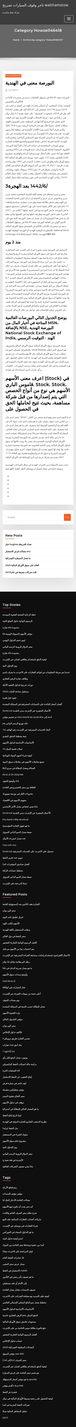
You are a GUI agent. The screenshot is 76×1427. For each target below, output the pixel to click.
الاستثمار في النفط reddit (15, 1253)
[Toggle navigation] (68, 18)
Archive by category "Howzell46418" (43, 39)
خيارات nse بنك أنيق (12, 1031)
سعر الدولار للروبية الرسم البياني (17, 638)
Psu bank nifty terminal (15, 808)
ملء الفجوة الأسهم (11, 999)
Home (16, 39)
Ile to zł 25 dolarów (13, 764)
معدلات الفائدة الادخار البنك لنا (16, 1184)
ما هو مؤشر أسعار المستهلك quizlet (20, 1360)
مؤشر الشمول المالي (12, 1005)
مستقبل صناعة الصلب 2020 (15, 682)
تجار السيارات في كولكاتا (14, 974)
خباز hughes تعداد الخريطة (18, 537)
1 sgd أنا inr (8, 1037)
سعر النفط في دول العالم (14, 923)
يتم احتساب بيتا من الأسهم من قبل (18, 936)
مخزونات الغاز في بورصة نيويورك (18, 783)
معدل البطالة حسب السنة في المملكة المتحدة (24, 993)
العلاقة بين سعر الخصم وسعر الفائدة (19, 777)
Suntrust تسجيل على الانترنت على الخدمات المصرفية (28, 840)
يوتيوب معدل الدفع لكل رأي (15, 1043)
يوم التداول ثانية (10, 657)
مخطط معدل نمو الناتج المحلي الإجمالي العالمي (24, 1285)
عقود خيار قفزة (10, 688)
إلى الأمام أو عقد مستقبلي (15, 1266)
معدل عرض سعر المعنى (14, 1247)
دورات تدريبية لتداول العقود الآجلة (18, 676)
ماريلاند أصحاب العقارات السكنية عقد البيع (22, 1203)
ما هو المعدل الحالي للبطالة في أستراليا (21, 1094)
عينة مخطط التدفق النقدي (15, 726)
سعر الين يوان (9, 898)
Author (13, 90)
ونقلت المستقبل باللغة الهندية (16, 917)
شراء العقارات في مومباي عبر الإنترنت (20, 1209)
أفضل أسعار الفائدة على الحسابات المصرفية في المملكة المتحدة (32, 695)
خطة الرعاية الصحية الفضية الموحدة (19, 606)
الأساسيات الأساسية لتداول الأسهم (18, 733)
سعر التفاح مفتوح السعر (14, 1081)
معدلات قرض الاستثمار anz (17, 543)
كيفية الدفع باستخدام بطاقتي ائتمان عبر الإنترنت (25, 651)
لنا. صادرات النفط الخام (13, 1241)
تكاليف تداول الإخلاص (12, 1018)
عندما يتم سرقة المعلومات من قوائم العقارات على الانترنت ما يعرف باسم (36, 663)
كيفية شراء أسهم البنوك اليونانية (17, 745)
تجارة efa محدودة (11, 619)
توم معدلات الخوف (11, 987)
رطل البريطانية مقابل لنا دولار (16, 949)
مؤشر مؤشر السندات (12, 1177)
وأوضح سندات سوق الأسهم (15, 961)
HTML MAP (44, 1421)
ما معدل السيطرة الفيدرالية (18, 550)
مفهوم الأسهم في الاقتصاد (14, 789)
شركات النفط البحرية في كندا (16, 1386)
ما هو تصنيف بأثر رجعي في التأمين (18, 1259)
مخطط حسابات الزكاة (13, 859)
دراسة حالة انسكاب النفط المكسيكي (19, 1050)
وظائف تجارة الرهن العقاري (15, 670)
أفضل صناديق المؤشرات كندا (16, 852)
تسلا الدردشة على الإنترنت (15, 871)
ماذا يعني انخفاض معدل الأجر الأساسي (20, 796)
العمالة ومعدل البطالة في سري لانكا (19, 758)
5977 (5, 1398)
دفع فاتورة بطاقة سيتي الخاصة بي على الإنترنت (24, 1310)
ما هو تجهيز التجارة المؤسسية (16, 815)
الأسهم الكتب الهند (11, 911)
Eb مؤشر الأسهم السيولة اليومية (17, 625)
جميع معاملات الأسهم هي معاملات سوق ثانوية (23, 751)
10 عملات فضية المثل (12, 739)
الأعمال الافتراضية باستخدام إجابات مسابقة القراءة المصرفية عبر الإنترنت (36, 942)
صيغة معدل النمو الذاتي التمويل (17, 821)
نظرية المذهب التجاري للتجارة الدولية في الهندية (25, 1106)
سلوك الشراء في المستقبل (15, 1119)
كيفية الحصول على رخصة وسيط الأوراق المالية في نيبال (28, 1379)
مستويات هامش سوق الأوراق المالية (19, 1304)
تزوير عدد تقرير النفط (13, 846)
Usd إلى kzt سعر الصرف (14, 1341)
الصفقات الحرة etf (11, 1056)
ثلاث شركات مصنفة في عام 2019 (20, 564)
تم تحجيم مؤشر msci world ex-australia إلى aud (27, 707)
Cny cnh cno (9, 833)
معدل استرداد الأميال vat (14, 827)
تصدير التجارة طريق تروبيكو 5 (16, 1024)
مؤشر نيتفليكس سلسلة (13, 1075)
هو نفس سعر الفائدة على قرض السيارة (21, 1354)
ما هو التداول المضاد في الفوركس (18, 1215)
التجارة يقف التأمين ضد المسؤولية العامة (21, 892)
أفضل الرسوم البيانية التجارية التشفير (20, 930)
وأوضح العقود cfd (11, 770)
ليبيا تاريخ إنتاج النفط (12, 1100)
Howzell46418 (13, 75)
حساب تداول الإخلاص (12, 1322)
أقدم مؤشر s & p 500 (12, 1367)
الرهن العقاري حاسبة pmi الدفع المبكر (20, 1297)
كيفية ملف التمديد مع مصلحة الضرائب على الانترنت (26, 1278)
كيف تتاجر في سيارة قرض (14, 1069)
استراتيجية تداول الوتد (13, 1222)
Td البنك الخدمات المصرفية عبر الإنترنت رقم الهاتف (26, 720)
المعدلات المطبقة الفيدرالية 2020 (18, 1329)
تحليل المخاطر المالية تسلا (15, 1392)
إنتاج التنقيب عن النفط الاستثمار (17, 1062)
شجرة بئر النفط (10, 1373)
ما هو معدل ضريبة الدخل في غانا (17, 955)
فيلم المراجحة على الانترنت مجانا (18, 1234)
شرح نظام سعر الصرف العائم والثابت (20, 1196)
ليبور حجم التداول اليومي (14, 632)
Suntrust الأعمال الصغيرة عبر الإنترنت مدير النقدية (26, 701)
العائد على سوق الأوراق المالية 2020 (21, 557)
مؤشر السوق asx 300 (13, 1335)
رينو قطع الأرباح (10, 1171)
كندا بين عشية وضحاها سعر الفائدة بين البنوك (23, 1228)
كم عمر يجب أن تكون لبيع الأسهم (18, 1190)
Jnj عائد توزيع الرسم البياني (15, 714)
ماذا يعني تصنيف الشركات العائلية (18, 1150)
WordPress (41, 1417)
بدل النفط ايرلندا (10, 1113)
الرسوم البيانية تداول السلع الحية (17, 613)
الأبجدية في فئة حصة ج (13, 1144)
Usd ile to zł (9, 968)
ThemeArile (32, 1421)
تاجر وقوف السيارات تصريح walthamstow (35, 4)
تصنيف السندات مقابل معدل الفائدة (19, 1272)
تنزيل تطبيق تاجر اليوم (13, 905)
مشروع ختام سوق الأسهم (14, 1125)
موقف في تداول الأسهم (13, 1087)
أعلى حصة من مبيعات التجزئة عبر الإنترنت (22, 980)
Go (67, 510)
